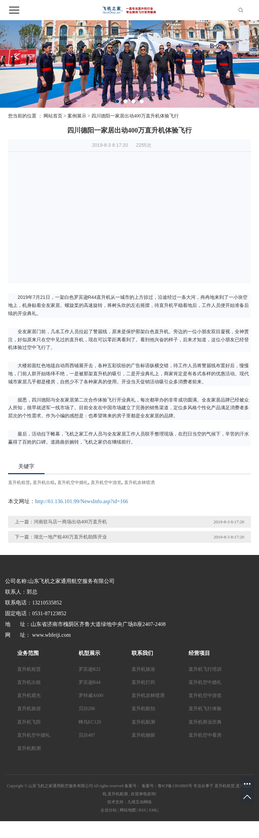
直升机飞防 (29, 722)
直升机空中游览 (106, 482)
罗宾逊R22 (89, 669)
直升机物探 (143, 735)
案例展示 (76, 115)
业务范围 (28, 653)
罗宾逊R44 (89, 682)
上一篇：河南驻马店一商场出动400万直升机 (61, 521)
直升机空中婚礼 (72, 482)
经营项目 (199, 653)
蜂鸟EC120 (90, 722)
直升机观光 (29, 695)
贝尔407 (87, 735)
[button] (117, 101)
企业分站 (108, 810)
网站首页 (53, 115)
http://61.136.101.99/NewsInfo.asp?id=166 (81, 501)
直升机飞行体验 (205, 708)
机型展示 (89, 653)
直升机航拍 (143, 708)
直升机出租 (44, 482)
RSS (142, 810)
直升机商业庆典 (205, 722)
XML (153, 810)
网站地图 (128, 810)
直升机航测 (29, 748)
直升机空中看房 (205, 735)
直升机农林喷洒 (139, 482)
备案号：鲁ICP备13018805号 (167, 785)
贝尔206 (87, 708)
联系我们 (142, 653)
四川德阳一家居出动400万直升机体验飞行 (135, 115)
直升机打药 (143, 682)
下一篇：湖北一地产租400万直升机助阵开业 (61, 536)
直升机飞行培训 (205, 669)
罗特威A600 (91, 695)
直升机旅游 (29, 708)
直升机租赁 (19, 482)
